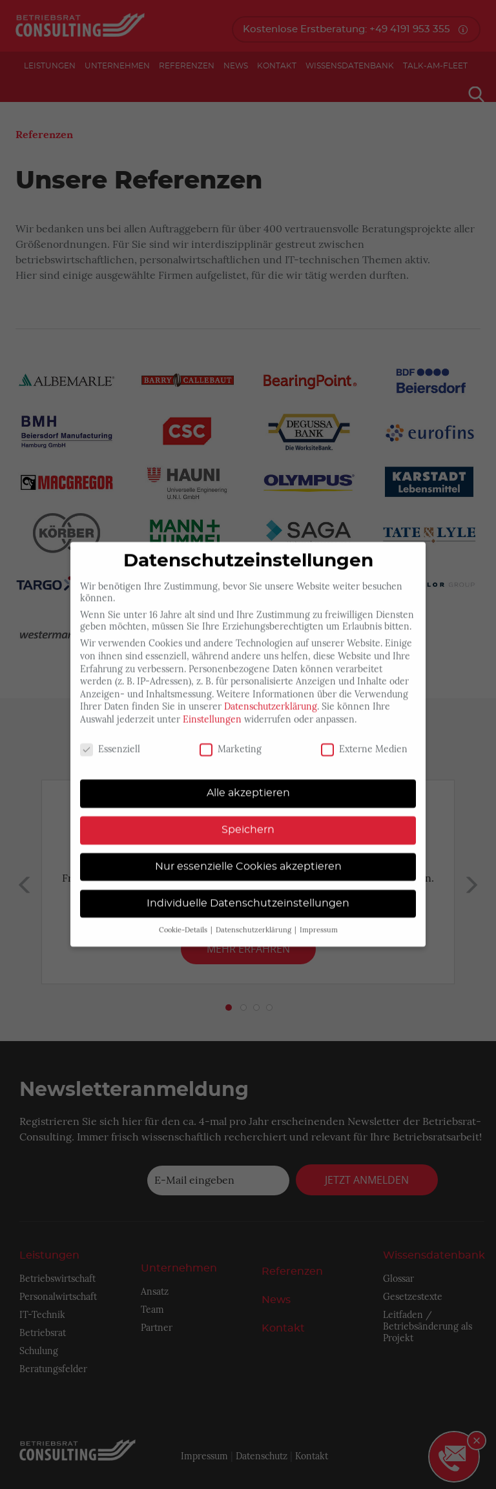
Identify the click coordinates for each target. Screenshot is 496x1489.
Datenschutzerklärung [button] (254, 917)
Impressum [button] (319, 917)
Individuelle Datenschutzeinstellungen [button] (248, 889)
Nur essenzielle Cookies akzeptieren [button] (248, 852)
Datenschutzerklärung (270, 693)
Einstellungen (212, 706)
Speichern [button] (248, 816)
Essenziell (110, 736)
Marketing (231, 736)
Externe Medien (364, 736)
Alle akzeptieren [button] (248, 780)
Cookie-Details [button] (184, 917)
